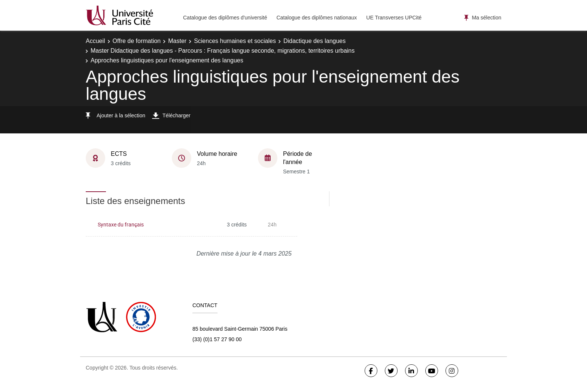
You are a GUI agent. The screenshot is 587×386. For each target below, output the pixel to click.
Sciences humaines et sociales (235, 41)
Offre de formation (137, 41)
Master (177, 41)
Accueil (95, 41)
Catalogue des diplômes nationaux (316, 18)
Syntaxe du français (121, 224)
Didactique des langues (314, 41)
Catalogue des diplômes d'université (225, 18)
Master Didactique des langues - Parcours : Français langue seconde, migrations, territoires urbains (223, 50)
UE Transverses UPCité (394, 18)
